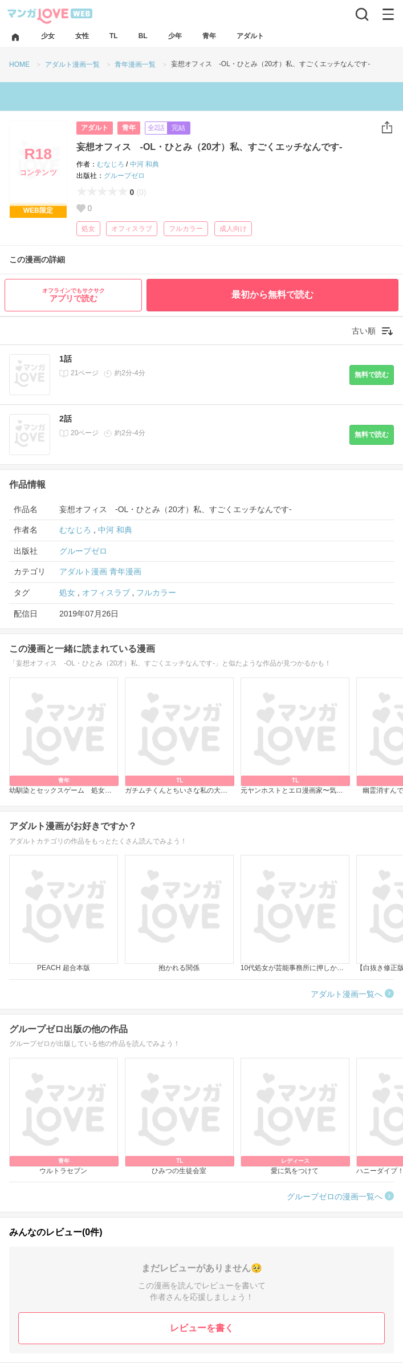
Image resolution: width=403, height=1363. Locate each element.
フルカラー (186, 229)
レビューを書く (202, 1328)
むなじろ (110, 164)
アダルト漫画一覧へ (346, 994)
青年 (129, 128)
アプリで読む (73, 295)
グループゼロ (124, 176)
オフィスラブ (131, 229)
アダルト (94, 128)
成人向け (233, 229)
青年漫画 (125, 571)
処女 (88, 229)
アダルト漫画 (83, 571)
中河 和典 (144, 164)
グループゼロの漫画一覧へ (334, 1196)
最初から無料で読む (272, 294)
